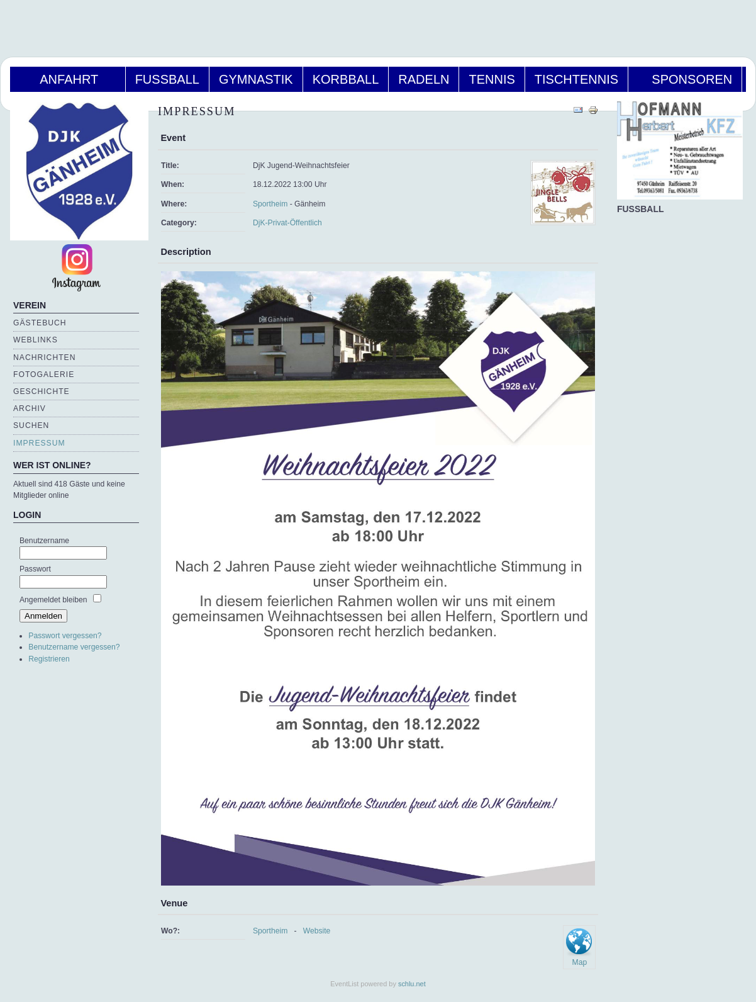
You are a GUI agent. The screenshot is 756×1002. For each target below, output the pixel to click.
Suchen (31, 425)
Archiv (29, 408)
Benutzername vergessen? (74, 647)
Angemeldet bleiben (53, 599)
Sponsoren (685, 79)
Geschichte (41, 391)
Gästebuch (40, 322)
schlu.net (412, 984)
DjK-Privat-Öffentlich (287, 222)
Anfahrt (67, 79)
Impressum (39, 443)
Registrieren (49, 659)
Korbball (346, 79)
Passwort (35, 569)
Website (317, 930)
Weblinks (35, 339)
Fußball (167, 79)
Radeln (423, 79)
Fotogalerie (43, 374)
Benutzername (44, 540)
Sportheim (270, 204)
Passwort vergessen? (64, 635)
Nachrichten (44, 357)
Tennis (491, 79)
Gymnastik (256, 79)
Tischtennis (576, 79)
